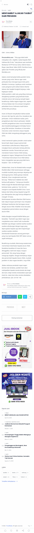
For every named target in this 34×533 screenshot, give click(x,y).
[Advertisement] (17, 504)
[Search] (31, 4)
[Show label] (10, 481)
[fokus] (15, 477)
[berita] (15, 472)
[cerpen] (6, 477)
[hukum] (24, 477)
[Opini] (7, 413)
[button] (5, 4)
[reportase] (8, 422)
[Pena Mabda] (9, 21)
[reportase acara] (15, 422)
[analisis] (6, 472)
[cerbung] (25, 472)
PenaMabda (9, 526)
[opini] (7, 432)
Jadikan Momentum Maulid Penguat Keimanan (17, 425)
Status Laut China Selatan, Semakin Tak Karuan (17, 457)
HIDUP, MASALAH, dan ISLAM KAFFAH (16, 415)
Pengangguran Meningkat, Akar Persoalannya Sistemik (16, 446)
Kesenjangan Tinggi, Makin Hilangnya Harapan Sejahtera (18, 435)
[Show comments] (29, 531)
